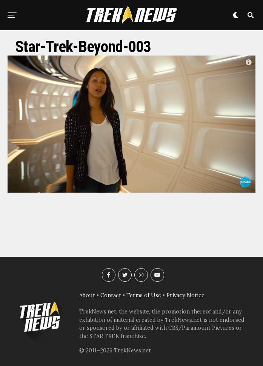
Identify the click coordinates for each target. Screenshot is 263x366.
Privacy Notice (185, 295)
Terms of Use (143, 295)
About (87, 295)
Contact (110, 295)
